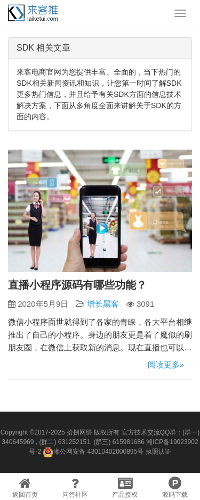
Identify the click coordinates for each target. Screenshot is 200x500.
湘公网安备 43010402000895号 (93, 452)
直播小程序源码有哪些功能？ (77, 285)
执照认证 (158, 451)
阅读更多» (166, 364)
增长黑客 (103, 303)
